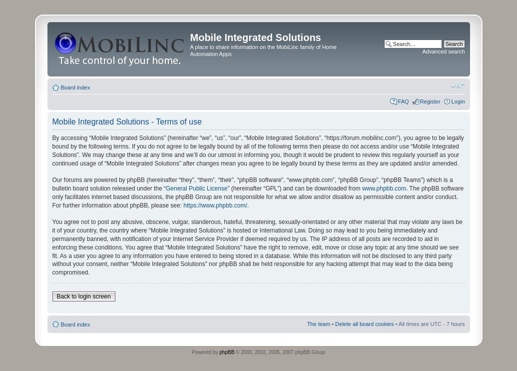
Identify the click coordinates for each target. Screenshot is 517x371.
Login (458, 101)
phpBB (226, 352)
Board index (75, 87)
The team (318, 324)
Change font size (458, 85)
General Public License (196, 188)
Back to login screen (84, 296)
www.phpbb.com (384, 188)
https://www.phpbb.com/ (215, 205)
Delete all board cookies (364, 324)
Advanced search (444, 51)
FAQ (403, 101)
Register (430, 101)
